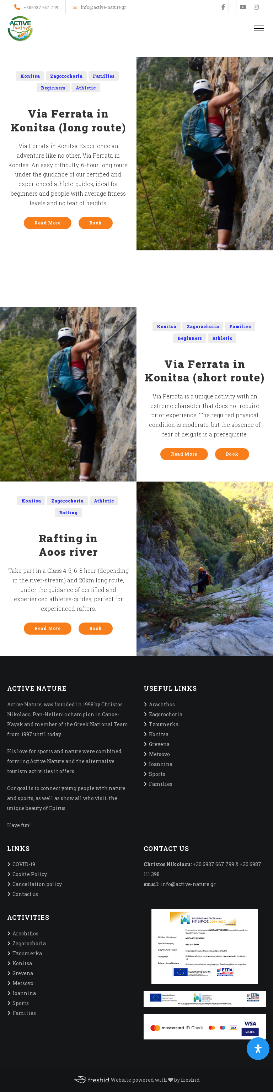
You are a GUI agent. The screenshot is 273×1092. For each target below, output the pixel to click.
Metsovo (159, 754)
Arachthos (162, 704)
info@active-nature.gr (99, 7)
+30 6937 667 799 (213, 864)
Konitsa (30, 76)
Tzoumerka (163, 724)
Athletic (86, 88)
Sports (157, 774)
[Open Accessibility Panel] (258, 1048)
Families (103, 76)
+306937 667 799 (40, 7)
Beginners (53, 88)
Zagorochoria (66, 76)
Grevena (159, 744)
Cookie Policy (29, 874)
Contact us (25, 894)
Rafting (68, 512)
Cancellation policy (37, 884)
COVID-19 (23, 864)
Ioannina (160, 764)
